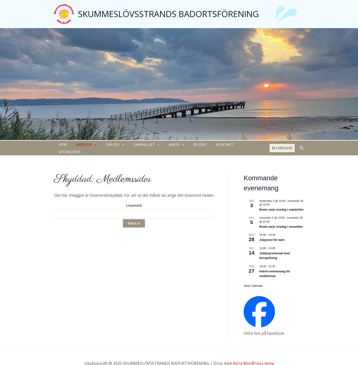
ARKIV (167, 145)
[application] (91, 145)
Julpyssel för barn (271, 233)
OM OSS (110, 145)
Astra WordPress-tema (253, 357)
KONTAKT (211, 144)
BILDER (188, 144)
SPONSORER (239, 144)
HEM (62, 144)
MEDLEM (83, 145)
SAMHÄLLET (139, 145)
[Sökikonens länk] (302, 145)
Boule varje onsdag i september (281, 203)
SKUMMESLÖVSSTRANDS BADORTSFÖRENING (168, 14)
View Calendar (253, 279)
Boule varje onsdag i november (281, 220)
